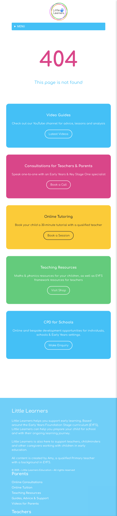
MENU (21, 26)
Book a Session (58, 248)
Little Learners (30, 460)
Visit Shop (58, 302)
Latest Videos (58, 146)
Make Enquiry (58, 357)
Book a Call (58, 197)
